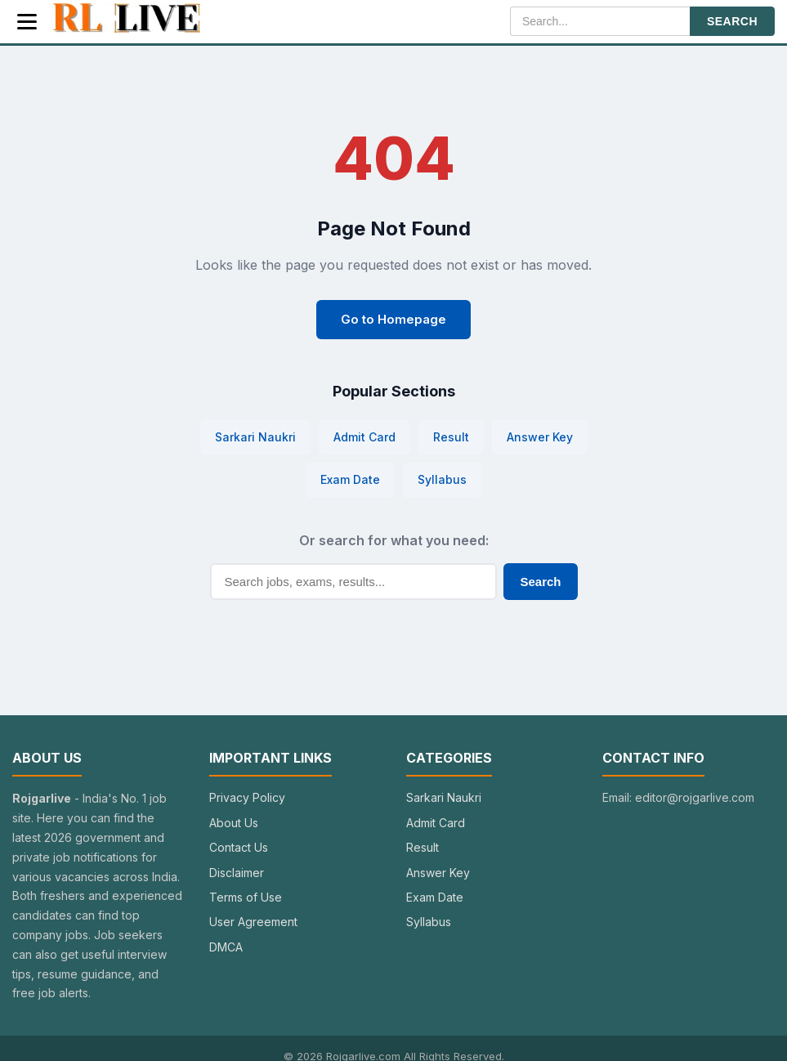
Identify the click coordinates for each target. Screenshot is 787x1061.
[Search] (600, 21)
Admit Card (364, 437)
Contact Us (238, 847)
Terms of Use (245, 897)
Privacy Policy (247, 797)
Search (540, 582)
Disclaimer (236, 873)
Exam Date (350, 479)
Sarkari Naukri (255, 437)
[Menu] (27, 21)
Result (451, 437)
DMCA (226, 947)
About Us (233, 823)
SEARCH (732, 21)
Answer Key (540, 437)
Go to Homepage (393, 319)
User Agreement (253, 922)
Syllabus (442, 479)
